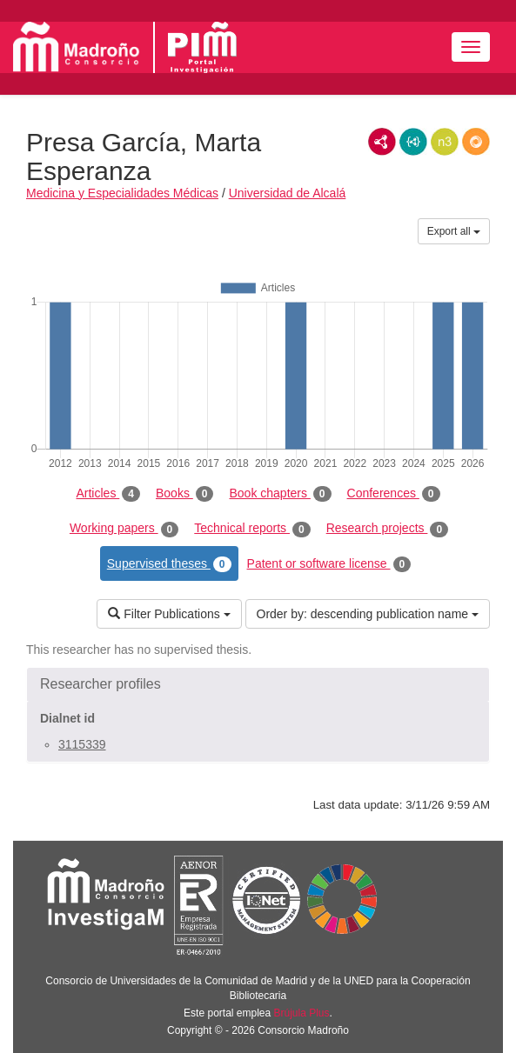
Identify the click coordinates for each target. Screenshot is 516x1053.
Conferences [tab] (393, 494)
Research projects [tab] (387, 528)
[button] (258, 684)
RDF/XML (382, 142)
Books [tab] (185, 494)
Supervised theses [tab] (169, 564)
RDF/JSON (476, 142)
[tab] (258, 684)
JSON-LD (413, 142)
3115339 (82, 744)
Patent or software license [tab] (329, 564)
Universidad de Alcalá (287, 193)
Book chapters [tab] (280, 494)
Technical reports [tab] (252, 528)
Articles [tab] (107, 494)
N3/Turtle (445, 142)
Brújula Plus (302, 1013)
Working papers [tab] (124, 528)
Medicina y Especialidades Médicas (122, 193)
